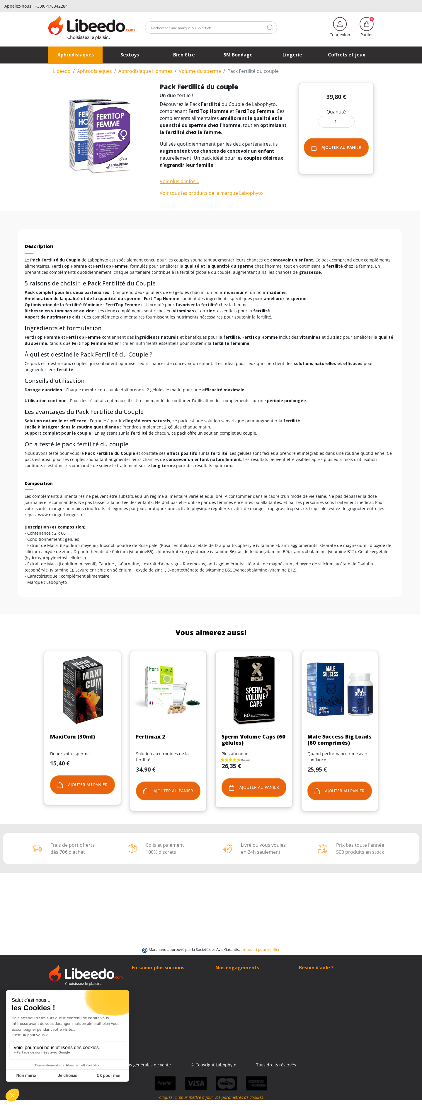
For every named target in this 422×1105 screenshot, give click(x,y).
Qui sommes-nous (150, 976)
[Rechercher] (211, 27)
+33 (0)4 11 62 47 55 (322, 989)
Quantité (336, 112)
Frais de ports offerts (235, 989)
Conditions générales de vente (175, 1065)
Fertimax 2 (150, 736)
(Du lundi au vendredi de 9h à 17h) (333, 995)
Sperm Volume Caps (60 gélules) (253, 739)
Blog (136, 989)
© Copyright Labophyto (247, 1065)
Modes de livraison (234, 982)
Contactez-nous (147, 982)
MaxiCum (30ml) (72, 736)
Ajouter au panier (336, 147)
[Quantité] (335, 121)
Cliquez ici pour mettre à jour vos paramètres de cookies (211, 1102)
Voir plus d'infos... (179, 181)
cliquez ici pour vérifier (260, 949)
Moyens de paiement (236, 995)
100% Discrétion (231, 976)
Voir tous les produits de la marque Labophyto (211, 193)
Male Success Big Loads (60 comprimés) (339, 739)
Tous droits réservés (310, 1065)
